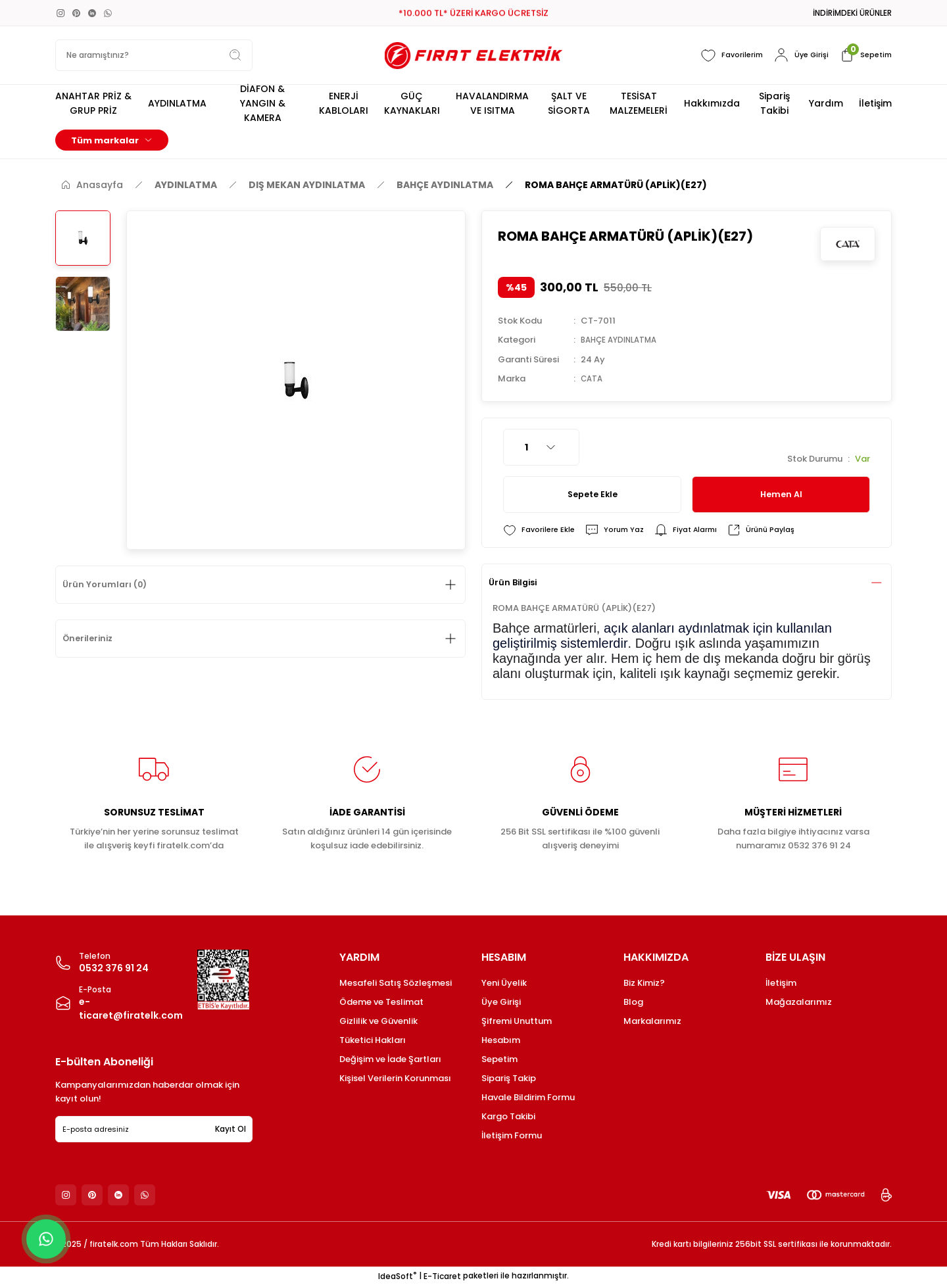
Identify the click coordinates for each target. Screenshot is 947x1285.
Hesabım (500, 1040)
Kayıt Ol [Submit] (230, 1128)
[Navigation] (111, 140)
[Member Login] (797, 55)
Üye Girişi (501, 1002)
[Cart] (864, 55)
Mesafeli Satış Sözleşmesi (395, 983)
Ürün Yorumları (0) (110, 584)
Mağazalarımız (798, 1002)
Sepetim (499, 1059)
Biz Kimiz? (644, 983)
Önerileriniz (94, 638)
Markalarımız (652, 1021)
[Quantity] (541, 446)
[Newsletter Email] (154, 1129)
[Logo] (473, 55)
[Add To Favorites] (540, 530)
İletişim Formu (511, 1135)
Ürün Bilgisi (519, 582)
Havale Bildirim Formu (528, 1097)
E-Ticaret (442, 1275)
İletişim (780, 983)
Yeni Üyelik (504, 983)
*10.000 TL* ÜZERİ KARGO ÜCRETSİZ (473, 13)
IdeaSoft (397, 1275)
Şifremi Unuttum (516, 1021)
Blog (633, 1002)
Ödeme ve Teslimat (381, 1002)
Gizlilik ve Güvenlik (378, 1021)
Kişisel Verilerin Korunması (395, 1078)
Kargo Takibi (508, 1116)
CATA (593, 378)
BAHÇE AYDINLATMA (624, 339)
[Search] (154, 55)
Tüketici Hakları (372, 1040)
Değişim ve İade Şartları (390, 1059)
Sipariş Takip (508, 1078)
